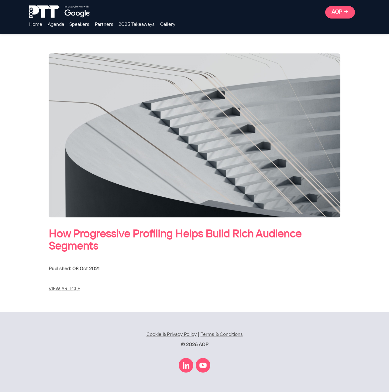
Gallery (167, 24)
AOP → (340, 12)
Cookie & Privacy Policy (171, 334)
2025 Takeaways (137, 24)
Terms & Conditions (222, 334)
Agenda (56, 24)
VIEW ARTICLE (64, 289)
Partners (104, 24)
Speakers (79, 24)
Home (35, 24)
